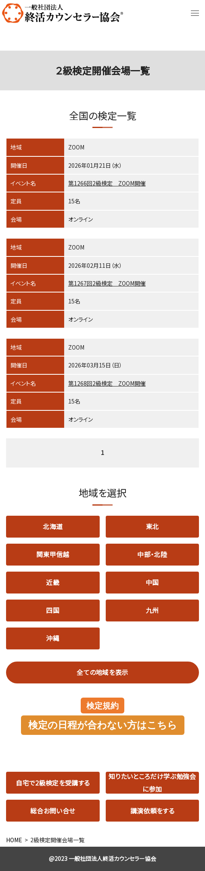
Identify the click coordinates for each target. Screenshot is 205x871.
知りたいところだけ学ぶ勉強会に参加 (152, 783)
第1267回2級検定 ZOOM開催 (107, 283)
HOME (14, 840)
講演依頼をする (152, 810)
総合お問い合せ (52, 810)
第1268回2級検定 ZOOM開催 (107, 383)
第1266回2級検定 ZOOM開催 (107, 183)
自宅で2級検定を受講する (53, 783)
